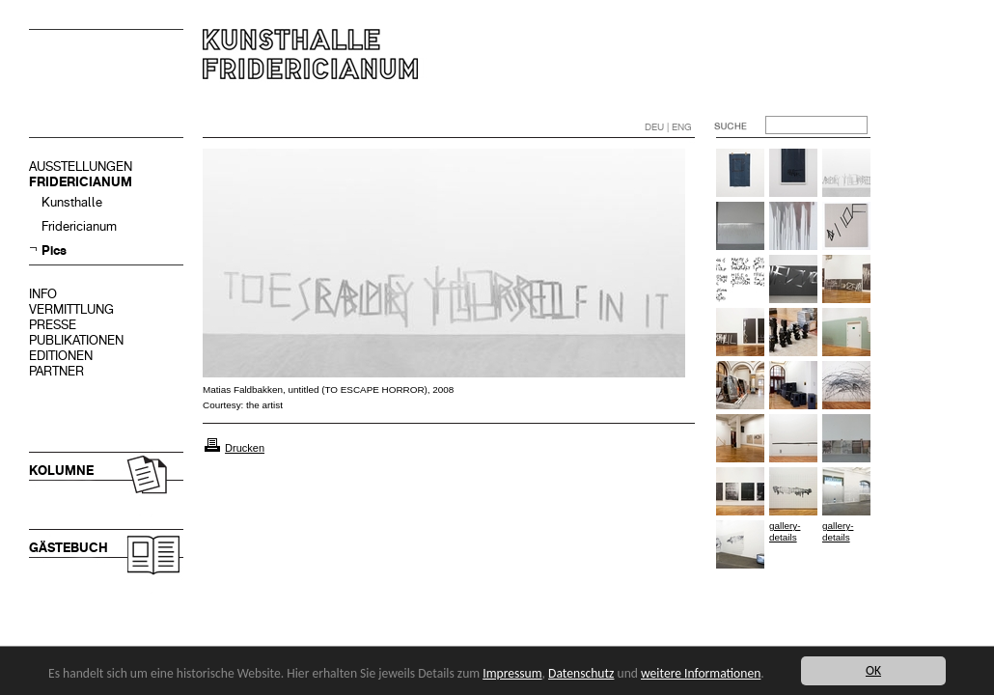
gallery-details (784, 531)
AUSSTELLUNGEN (80, 166)
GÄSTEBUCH (68, 548)
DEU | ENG (668, 127)
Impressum (512, 673)
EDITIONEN (61, 355)
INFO (43, 294)
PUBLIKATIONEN (76, 340)
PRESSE (52, 325)
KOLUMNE (61, 470)
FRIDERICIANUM (80, 182)
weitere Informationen (700, 673)
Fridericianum (79, 226)
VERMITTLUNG (71, 309)
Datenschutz (581, 673)
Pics (54, 250)
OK (873, 670)
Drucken (244, 448)
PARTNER (56, 371)
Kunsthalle (71, 202)
